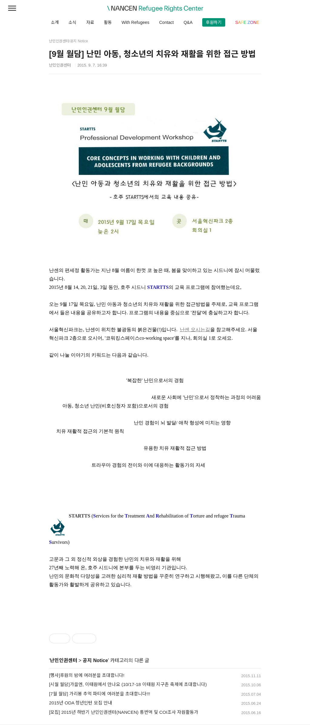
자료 (90, 22)
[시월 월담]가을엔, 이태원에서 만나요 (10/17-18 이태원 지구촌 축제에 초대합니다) (128, 684)
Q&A (188, 22)
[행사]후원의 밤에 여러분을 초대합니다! (86, 675)
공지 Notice (95, 660)
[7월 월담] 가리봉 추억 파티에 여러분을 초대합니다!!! (99, 693)
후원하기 (214, 22)
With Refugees (135, 22)
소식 (72, 22)
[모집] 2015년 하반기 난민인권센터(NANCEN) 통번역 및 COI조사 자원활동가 (123, 712)
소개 (55, 22)
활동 (108, 22)
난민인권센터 (63, 660)
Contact (166, 22)
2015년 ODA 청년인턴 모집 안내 (80, 702)
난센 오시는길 (195, 329)
